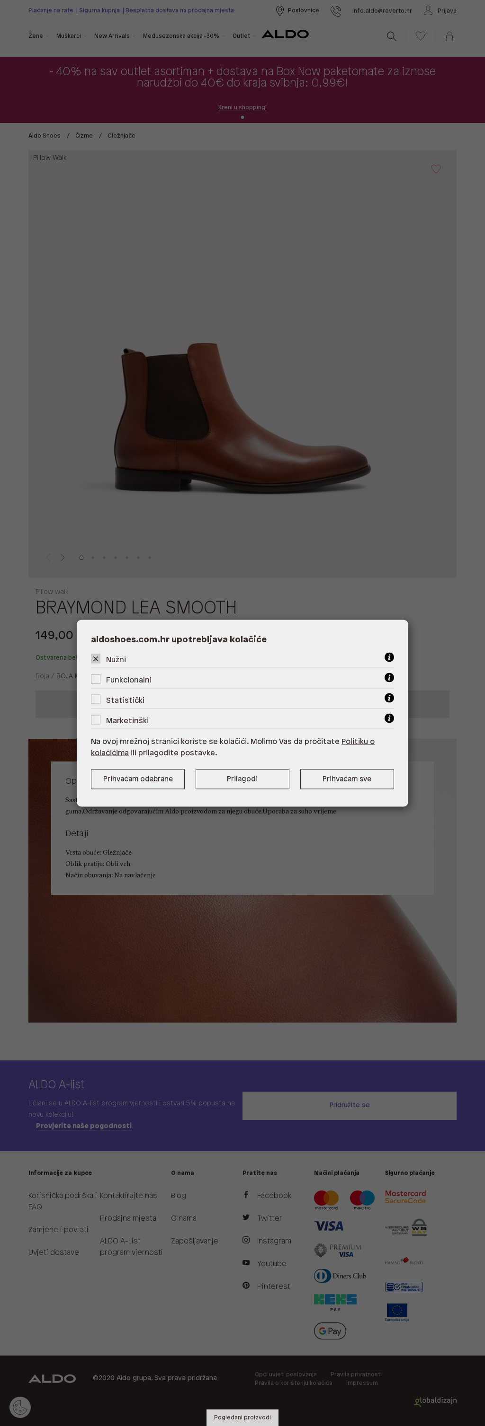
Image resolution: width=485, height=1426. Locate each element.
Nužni (116, 660)
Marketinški (127, 721)
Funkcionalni (129, 680)
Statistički (125, 700)
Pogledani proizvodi (242, 1418)
